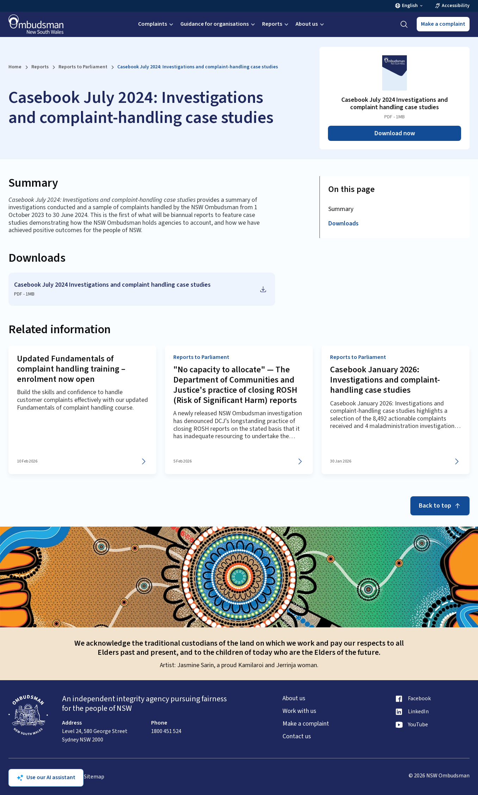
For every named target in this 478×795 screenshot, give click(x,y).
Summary (340, 209)
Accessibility (452, 6)
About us (310, 24)
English (409, 6)
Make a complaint (443, 24)
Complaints (156, 24)
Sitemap (94, 777)
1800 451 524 (166, 731)
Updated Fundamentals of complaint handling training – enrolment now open (71, 369)
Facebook (419, 698)
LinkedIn (418, 711)
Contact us (297, 736)
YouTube (418, 724)
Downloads (343, 223)
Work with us (299, 711)
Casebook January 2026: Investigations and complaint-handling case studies (385, 380)
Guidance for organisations (218, 24)
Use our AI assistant (46, 777)
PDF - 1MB (24, 294)
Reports (276, 24)
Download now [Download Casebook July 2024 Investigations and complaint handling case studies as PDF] (394, 133)
